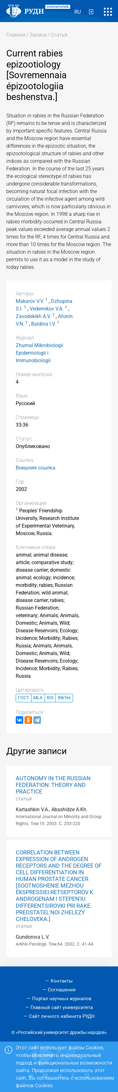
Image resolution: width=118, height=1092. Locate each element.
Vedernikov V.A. (47, 309)
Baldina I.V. (43, 324)
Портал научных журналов (62, 998)
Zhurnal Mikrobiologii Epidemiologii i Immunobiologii (39, 352)
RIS (50, 697)
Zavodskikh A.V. (33, 316)
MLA (37, 697)
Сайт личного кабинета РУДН (62, 1016)
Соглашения (62, 990)
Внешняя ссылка (35, 468)
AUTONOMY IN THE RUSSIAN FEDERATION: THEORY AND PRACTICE (53, 785)
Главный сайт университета (62, 1007)
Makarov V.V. (30, 301)
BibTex (64, 697)
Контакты (62, 981)
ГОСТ (23, 697)
